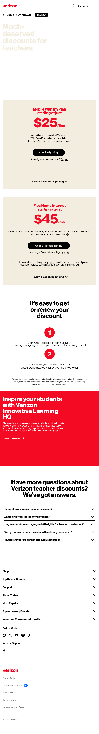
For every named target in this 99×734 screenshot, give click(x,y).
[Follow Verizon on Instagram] (23, 635)
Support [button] (7, 587)
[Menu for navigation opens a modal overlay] (94, 5)
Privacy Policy (9, 678)
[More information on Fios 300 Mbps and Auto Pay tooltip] (67, 234)
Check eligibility (48, 152)
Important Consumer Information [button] (22, 619)
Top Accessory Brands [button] (16, 611)
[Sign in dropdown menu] (81, 6)
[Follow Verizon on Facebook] (4, 635)
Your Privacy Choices (15, 685)
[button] (49, 509)
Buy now (41, 14)
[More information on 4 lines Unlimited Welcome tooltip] (71, 141)
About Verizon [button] (11, 595)
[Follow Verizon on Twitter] (10, 635)
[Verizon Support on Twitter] (4, 650)
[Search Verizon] (74, 5)
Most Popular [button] (10, 603)
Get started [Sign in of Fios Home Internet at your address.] (63, 252)
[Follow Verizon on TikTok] (29, 635)
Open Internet (10, 700)
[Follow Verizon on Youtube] (16, 635)
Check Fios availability (48, 245)
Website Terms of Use (13, 707)
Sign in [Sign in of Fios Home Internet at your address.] (64, 159)
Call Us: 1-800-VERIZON (19, 15)
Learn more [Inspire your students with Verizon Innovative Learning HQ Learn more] (12, 438)
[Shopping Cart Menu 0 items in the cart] (88, 5)
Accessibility (9, 693)
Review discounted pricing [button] (49, 181)
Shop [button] (6, 571)
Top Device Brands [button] (14, 579)
